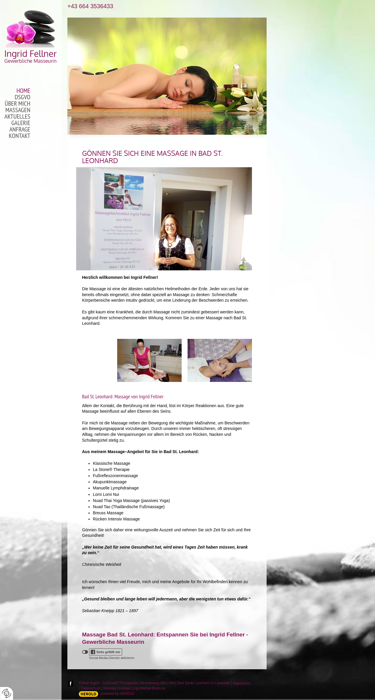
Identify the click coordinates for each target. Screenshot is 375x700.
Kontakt (19, 136)
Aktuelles (17, 116)
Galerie (20, 123)
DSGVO (22, 97)
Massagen (17, 110)
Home (23, 91)
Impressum (241, 683)
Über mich (17, 104)
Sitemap (109, 688)
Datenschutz (90, 688)
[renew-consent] (6, 693)
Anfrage (19, 129)
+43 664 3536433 (90, 6)
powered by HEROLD (117, 694)
